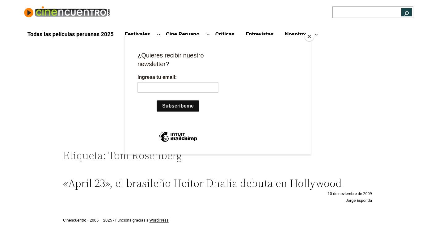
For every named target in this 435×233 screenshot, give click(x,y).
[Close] (309, 36)
